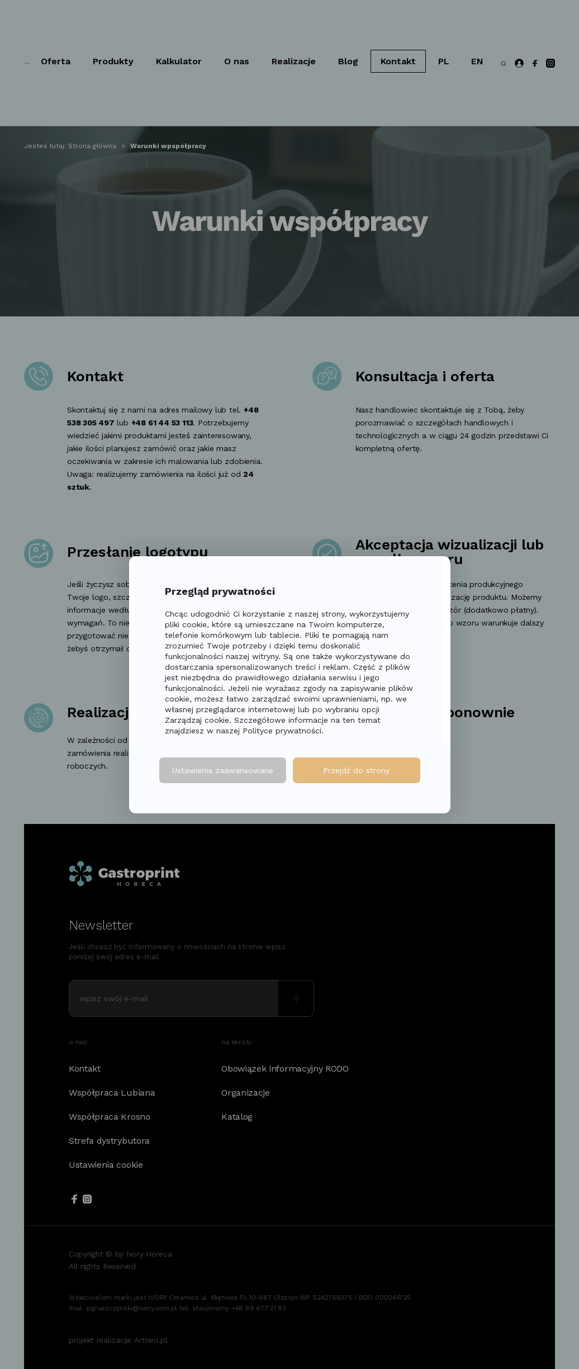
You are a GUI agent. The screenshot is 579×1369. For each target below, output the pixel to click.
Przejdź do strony (356, 770)
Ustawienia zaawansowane (222, 770)
